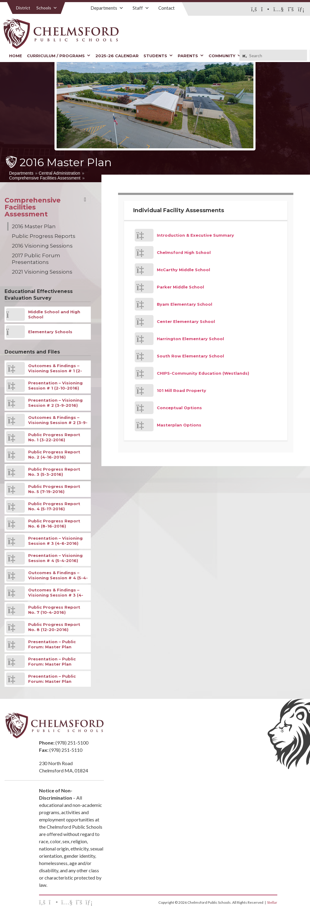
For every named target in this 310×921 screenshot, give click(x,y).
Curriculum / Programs (59, 55)
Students (158, 55)
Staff (141, 8)
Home (15, 55)
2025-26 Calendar (117, 55)
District (23, 7)
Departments (107, 8)
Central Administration (59, 173)
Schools (46, 7)
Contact (166, 8)
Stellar (272, 902)
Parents (191, 55)
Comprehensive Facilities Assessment (45, 178)
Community (225, 55)
